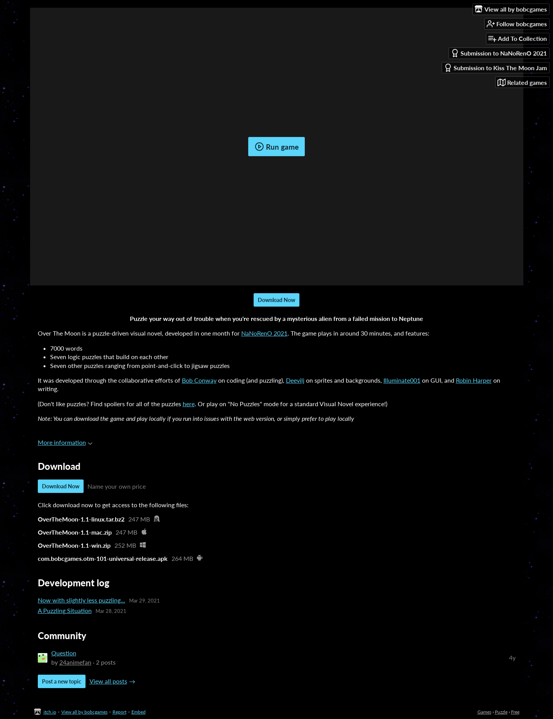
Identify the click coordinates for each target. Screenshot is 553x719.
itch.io (50, 712)
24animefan (75, 662)
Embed (138, 712)
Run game (277, 146)
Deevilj (295, 380)
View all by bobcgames (84, 712)
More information (65, 442)
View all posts (108, 681)
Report (119, 712)
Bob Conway (199, 380)
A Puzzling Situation (65, 610)
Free (515, 712)
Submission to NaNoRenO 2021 (499, 53)
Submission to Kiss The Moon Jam (495, 68)
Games (484, 712)
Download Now (276, 300)
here (189, 403)
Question (63, 653)
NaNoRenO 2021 (264, 333)
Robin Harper (474, 380)
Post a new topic (61, 681)
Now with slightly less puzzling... (81, 600)
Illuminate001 (401, 380)
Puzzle (501, 712)
